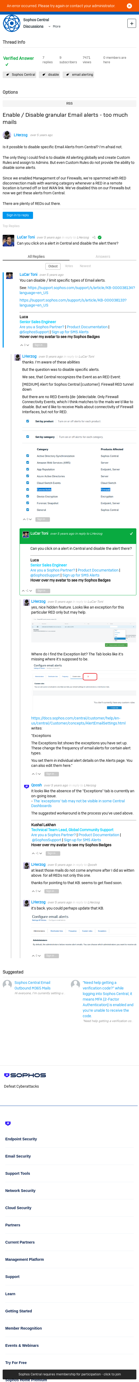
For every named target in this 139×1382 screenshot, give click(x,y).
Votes (69, 266)
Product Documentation (87, 327)
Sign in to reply (18, 215)
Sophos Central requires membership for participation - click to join (69, 1374)
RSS (69, 103)
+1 (131, 533)
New (131, 23)
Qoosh (37, 785)
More (57, 26)
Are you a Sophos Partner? (42, 327)
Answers (103, 256)
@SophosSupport (34, 332)
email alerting (82, 74)
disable (53, 74)
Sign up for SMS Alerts (70, 332)
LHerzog (20, 135)
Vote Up (22, 345)
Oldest (53, 266)
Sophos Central (23, 74)
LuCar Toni (26, 237)
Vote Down (28, 345)
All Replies (36, 256)
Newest (85, 266)
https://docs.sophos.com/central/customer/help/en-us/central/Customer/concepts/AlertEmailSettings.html (78, 721)
